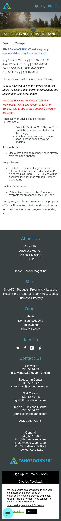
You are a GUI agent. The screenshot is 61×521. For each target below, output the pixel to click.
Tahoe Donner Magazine (30, 271)
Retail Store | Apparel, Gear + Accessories (30, 293)
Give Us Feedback (30, 481)
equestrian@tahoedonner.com (30, 386)
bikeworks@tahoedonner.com (30, 372)
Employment (30, 325)
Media (30, 316)
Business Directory (30, 298)
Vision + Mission (30, 255)
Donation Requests (30, 320)
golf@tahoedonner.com (30, 400)
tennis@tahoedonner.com (30, 413)
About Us (30, 246)
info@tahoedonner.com (30, 439)
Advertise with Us (30, 250)
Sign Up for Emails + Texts (30, 474)
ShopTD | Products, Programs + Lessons (30, 289)
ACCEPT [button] (31, 511)
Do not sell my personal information (25, 505)
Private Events (30, 329)
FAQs (30, 259)
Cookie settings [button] (15, 511)
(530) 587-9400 (30, 436)
